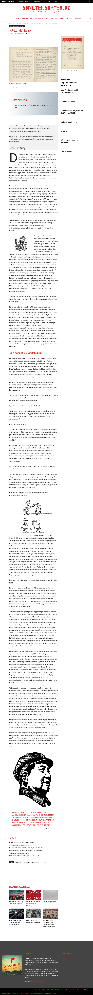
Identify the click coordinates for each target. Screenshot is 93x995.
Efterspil (69, 18)
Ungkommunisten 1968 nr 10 (39, 23)
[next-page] (14, 930)
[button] (90, 18)
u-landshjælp (36, 862)
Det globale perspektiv (50, 901)
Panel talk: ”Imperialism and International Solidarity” (33, 904)
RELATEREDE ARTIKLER (19, 887)
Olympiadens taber (68, 101)
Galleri (78, 18)
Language (55, 1)
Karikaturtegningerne (69, 122)
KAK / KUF (54, 18)
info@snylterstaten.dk (38, 982)
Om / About (47, 1)
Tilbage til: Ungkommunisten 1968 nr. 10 (69, 82)
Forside (17, 18)
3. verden (44, 862)
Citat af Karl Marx (67, 152)
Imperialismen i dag (42, 18)
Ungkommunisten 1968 (22, 23)
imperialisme (26, 862)
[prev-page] (10, 930)
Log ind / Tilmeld (37, 1)
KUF (12, 33)
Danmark (18, 862)
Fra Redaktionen (28, 18)
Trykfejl (64, 131)
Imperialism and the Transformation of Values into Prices (15, 922)
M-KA (62, 18)
